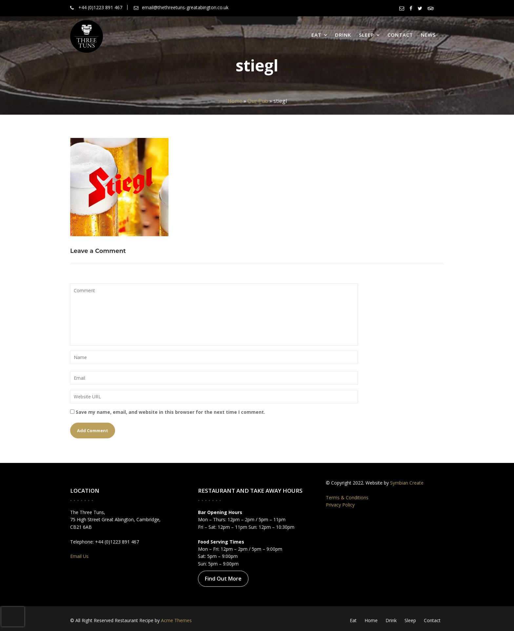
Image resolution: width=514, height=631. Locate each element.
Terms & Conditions (348, 497)
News (428, 34)
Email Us (80, 555)
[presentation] (12, 616)
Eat (316, 34)
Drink (343, 34)
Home (234, 101)
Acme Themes (176, 620)
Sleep (366, 34)
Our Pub (257, 101)
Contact (400, 34)
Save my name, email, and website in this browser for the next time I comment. (170, 412)
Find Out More (224, 578)
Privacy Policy (341, 504)
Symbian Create (406, 483)
